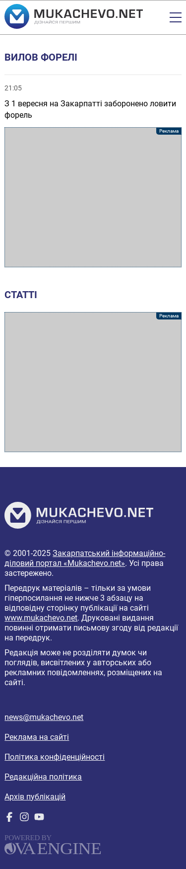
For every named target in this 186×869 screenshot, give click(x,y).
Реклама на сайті (36, 737)
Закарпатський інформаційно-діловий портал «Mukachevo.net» (84, 558)
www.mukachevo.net (40, 618)
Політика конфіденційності (54, 757)
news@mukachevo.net (43, 717)
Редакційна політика (43, 777)
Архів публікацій (34, 796)
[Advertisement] (93, 197)
